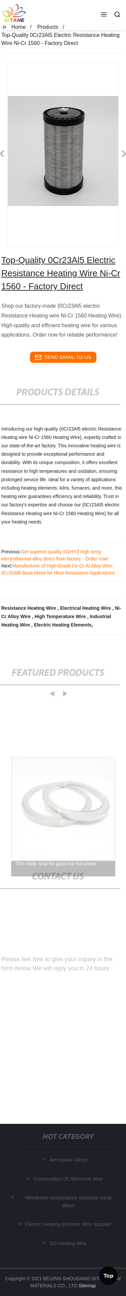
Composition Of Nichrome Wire (68, 1178)
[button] (104, 15)
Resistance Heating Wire (29, 608)
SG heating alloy (68, 1243)
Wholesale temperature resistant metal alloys (68, 1201)
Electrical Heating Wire (86, 608)
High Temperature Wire (61, 616)
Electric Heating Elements (63, 625)
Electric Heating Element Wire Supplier (68, 1224)
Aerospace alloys (68, 1159)
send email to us (63, 357)
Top (108, 1276)
